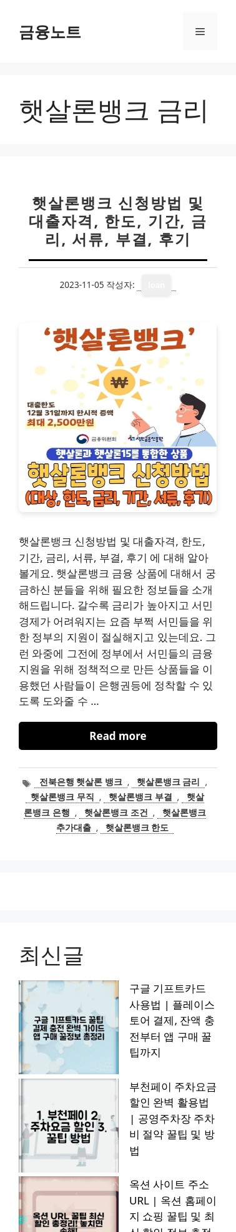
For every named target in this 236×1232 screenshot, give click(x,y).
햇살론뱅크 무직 (62, 797)
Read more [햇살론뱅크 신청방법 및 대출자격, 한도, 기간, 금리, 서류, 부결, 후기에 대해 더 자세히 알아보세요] (117, 736)
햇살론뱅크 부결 (140, 797)
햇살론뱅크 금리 (168, 782)
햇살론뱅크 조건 (116, 812)
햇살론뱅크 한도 (137, 827)
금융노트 (50, 31)
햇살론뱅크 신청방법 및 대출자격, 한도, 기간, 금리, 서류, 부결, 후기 (118, 220)
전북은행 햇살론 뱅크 (80, 782)
